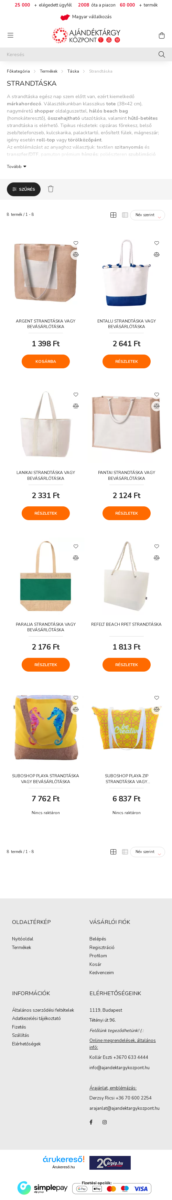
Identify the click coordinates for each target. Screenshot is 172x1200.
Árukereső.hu (63, 1167)
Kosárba (45, 361)
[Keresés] (86, 54)
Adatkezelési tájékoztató (36, 1019)
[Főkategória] (18, 71)
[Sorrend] (147, 215)
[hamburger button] (10, 35)
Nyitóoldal (22, 939)
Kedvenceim (101, 973)
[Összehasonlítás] (76, 255)
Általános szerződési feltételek (43, 1010)
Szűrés (27, 189)
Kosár (95, 965)
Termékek (48, 71)
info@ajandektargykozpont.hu (119, 1068)
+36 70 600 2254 (134, 1098)
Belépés (97, 939)
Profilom (98, 956)
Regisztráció (102, 948)
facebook (91, 1122)
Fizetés (19, 1027)
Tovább (14, 166)
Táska (73, 71)
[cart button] (162, 35)
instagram (104, 1122)
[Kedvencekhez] (76, 243)
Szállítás (20, 1036)
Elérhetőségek (26, 1044)
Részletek (126, 361)
